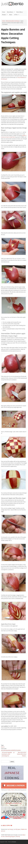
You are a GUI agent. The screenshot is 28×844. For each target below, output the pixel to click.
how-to (2, 747)
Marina (12, 789)
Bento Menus (20, 12)
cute (12, 750)
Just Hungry (10, 829)
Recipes (4, 14)
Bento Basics (10, 12)
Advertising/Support (10, 836)
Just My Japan (17, 829)
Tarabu (9, 789)
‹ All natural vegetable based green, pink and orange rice (7, 754)
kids (13, 750)
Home (3, 12)
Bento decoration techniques (13, 21)
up (13, 752)
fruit (15, 750)
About (10, 14)
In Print (16, 14)
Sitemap (18, 836)
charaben (18, 750)
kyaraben (8, 750)
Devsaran (14, 841)
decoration (3, 750)
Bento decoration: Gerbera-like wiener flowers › (21, 754)
